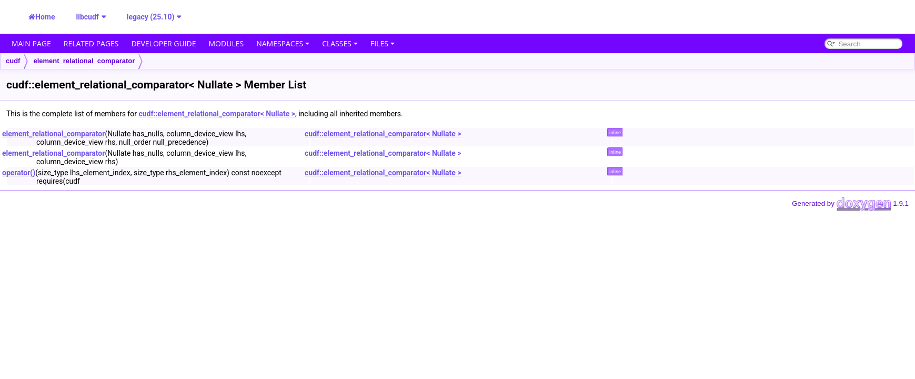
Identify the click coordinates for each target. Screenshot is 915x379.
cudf (13, 61)
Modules (226, 43)
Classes (340, 43)
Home (45, 17)
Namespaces (282, 43)
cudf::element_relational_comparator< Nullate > (216, 113)
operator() (18, 172)
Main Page (31, 43)
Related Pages (91, 43)
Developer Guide (164, 43)
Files (382, 43)
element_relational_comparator (84, 61)
